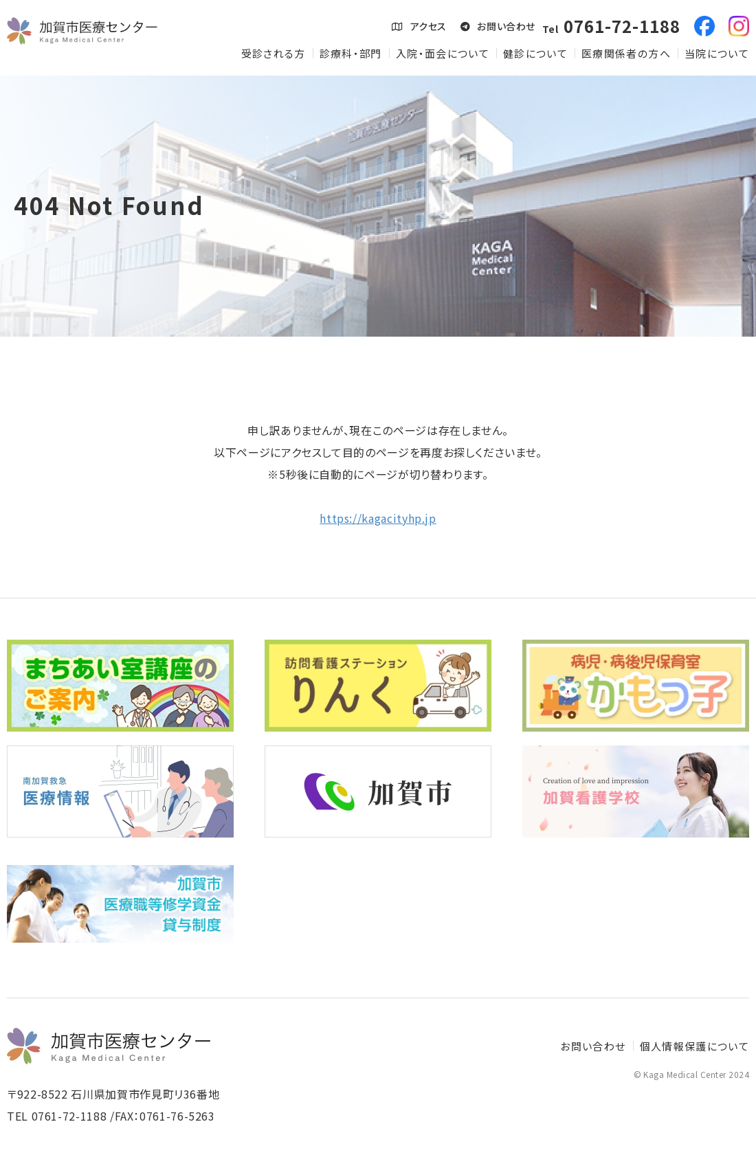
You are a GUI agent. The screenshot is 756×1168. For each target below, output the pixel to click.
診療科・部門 (351, 53)
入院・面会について (442, 53)
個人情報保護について (695, 1046)
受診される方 (273, 53)
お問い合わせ (497, 26)
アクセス (419, 26)
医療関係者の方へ (626, 53)
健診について (535, 53)
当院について (717, 53)
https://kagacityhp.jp (378, 518)
